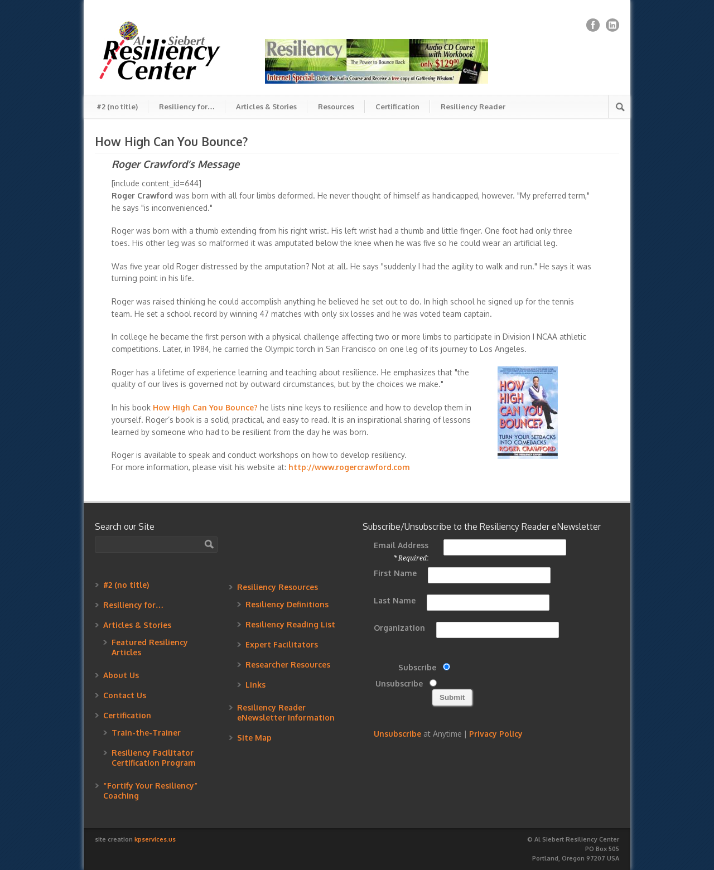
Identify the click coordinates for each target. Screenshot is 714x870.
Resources (336, 106)
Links (255, 684)
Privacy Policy (496, 733)
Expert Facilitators (281, 644)
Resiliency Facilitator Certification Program (154, 757)
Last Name (395, 600)
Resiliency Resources (277, 587)
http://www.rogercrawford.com (349, 467)
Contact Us (124, 695)
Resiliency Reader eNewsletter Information (286, 712)
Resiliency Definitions (287, 604)
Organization (399, 627)
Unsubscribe (399, 683)
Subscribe (417, 667)
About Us (121, 675)
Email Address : (401, 551)
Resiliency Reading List (290, 624)
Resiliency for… (187, 106)
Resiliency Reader (473, 106)
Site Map (254, 737)
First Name (395, 573)
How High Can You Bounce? (205, 407)
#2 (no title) (117, 106)
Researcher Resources (287, 664)
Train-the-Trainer (146, 732)
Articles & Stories (266, 106)
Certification (397, 106)
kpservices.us (155, 839)
